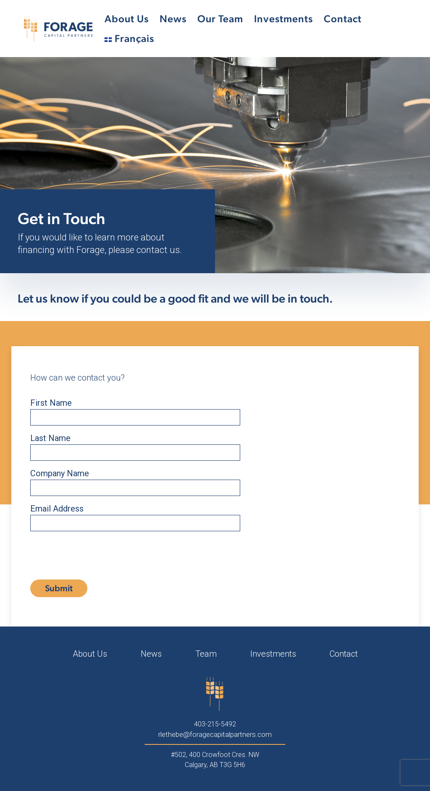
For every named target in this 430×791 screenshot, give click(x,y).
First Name (135, 410)
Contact (343, 19)
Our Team (220, 19)
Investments (283, 19)
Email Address (135, 515)
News (173, 19)
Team (206, 654)
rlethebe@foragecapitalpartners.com (215, 734)
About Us (127, 19)
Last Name (135, 445)
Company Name (135, 480)
